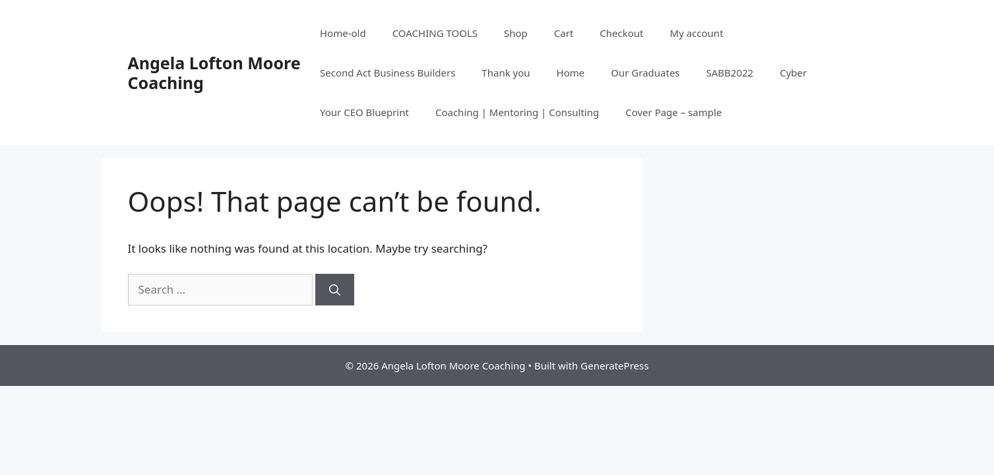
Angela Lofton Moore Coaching (214, 72)
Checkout (621, 33)
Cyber (793, 72)
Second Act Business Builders (387, 72)
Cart (564, 33)
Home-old (343, 33)
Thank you (505, 72)
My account (697, 33)
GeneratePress (614, 365)
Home (571, 72)
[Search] (334, 289)
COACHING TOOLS (435, 33)
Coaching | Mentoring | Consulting (517, 112)
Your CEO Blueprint (364, 112)
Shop (516, 33)
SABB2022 (730, 72)
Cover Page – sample (673, 112)
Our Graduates (645, 72)
